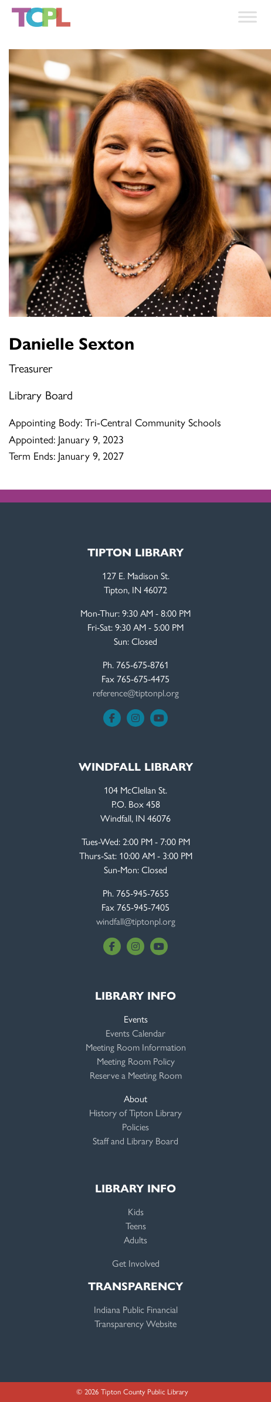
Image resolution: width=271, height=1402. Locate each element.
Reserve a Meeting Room (136, 1075)
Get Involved (136, 1263)
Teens (136, 1225)
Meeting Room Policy (136, 1061)
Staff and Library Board (135, 1140)
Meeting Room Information (136, 1047)
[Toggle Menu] (247, 16)
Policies (135, 1126)
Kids (136, 1211)
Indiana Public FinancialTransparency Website (136, 1316)
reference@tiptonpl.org (136, 692)
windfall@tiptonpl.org (135, 921)
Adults (135, 1239)
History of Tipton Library (135, 1112)
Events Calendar (135, 1032)
